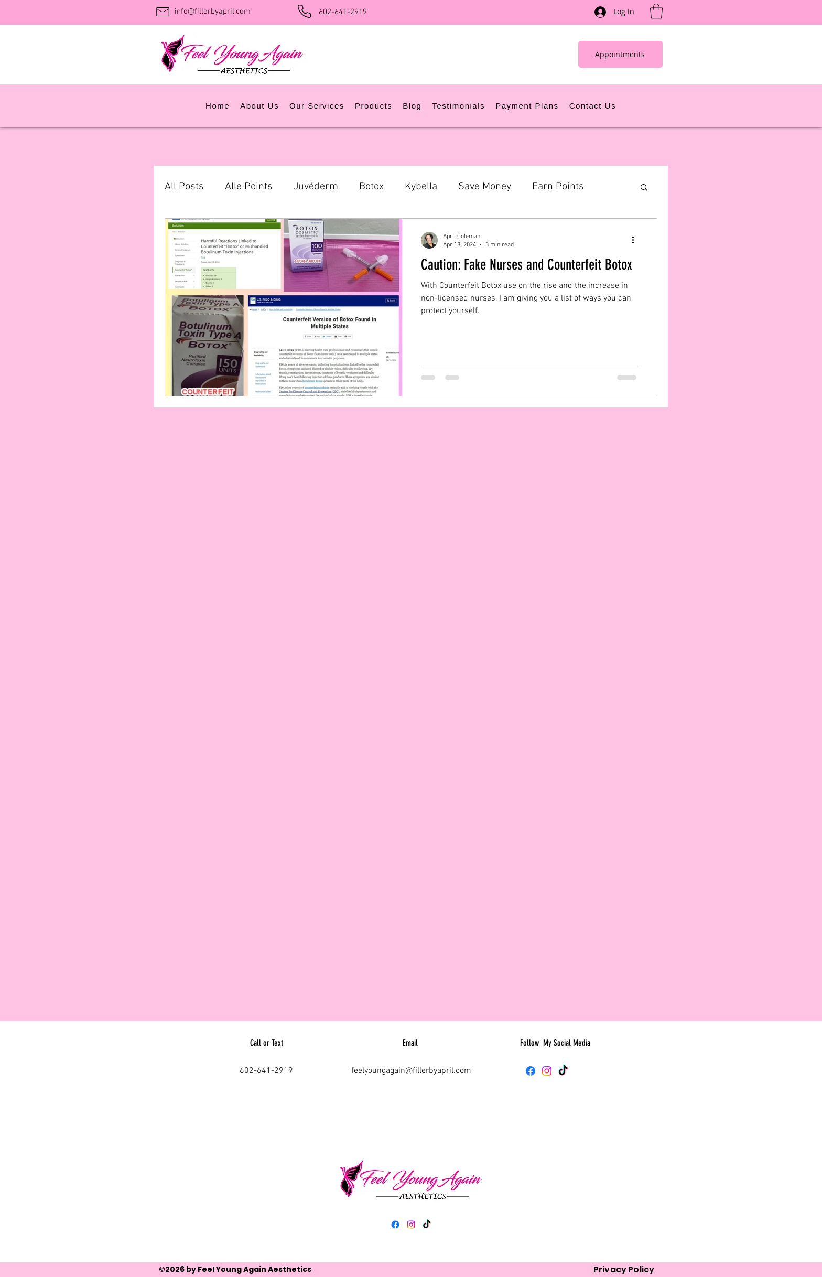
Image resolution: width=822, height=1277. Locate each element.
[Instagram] (546, 1071)
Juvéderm (316, 186)
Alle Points (249, 186)
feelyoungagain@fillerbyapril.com (411, 1071)
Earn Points (558, 186)
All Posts (184, 186)
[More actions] (636, 240)
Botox (371, 186)
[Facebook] (530, 1071)
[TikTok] (563, 1071)
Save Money (484, 186)
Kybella (421, 186)
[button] (656, 11)
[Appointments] (620, 54)
